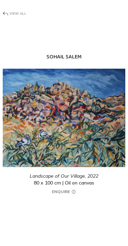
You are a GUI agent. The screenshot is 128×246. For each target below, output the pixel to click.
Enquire (64, 192)
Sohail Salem (64, 57)
